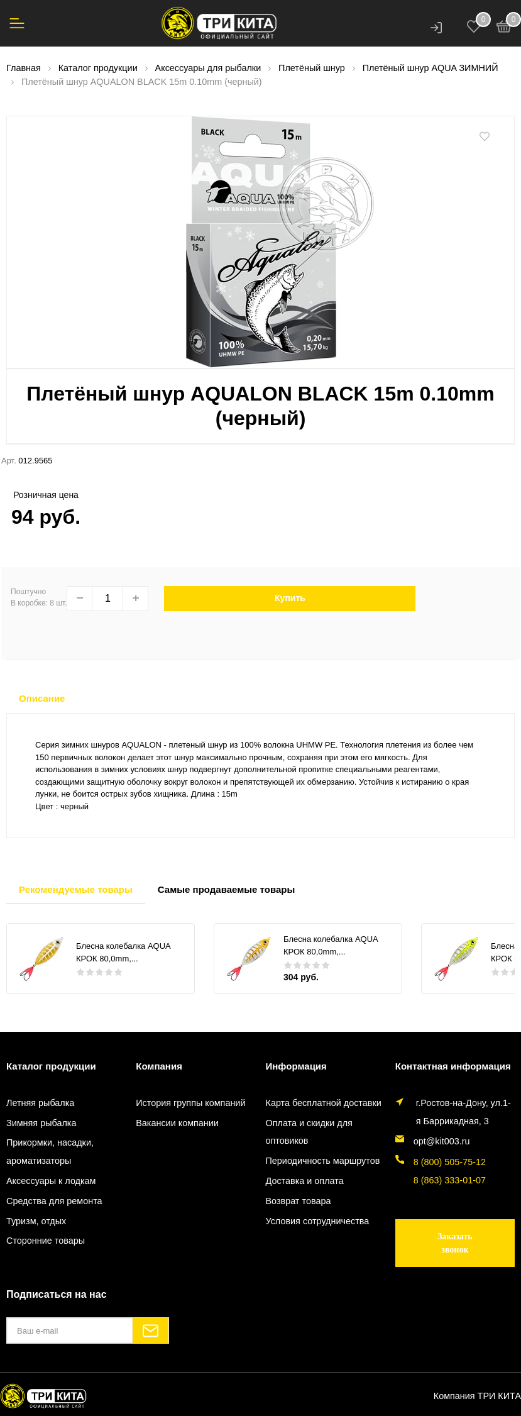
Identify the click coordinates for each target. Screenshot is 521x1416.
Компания (159, 1066)
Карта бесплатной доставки (323, 1103)
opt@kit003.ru (442, 1141)
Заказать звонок (455, 1243)
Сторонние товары (45, 1241)
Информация (296, 1066)
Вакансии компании (177, 1123)
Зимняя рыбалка (41, 1123)
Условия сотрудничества (318, 1221)
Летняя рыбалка (40, 1103)
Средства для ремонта (54, 1201)
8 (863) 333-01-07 (450, 1180)
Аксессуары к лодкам (51, 1181)
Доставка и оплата (305, 1181)
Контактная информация (453, 1066)
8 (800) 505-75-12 (450, 1162)
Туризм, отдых (36, 1221)
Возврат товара (298, 1201)
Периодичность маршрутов (323, 1161)
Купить (290, 598)
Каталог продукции (51, 1066)
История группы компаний (190, 1103)
